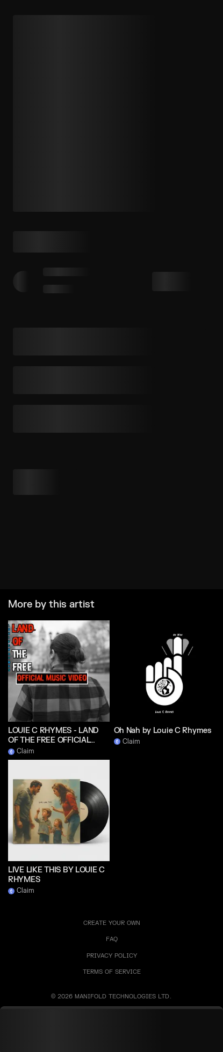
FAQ (112, 939)
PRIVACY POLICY (112, 956)
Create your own (111, 923)
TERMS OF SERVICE (112, 972)
